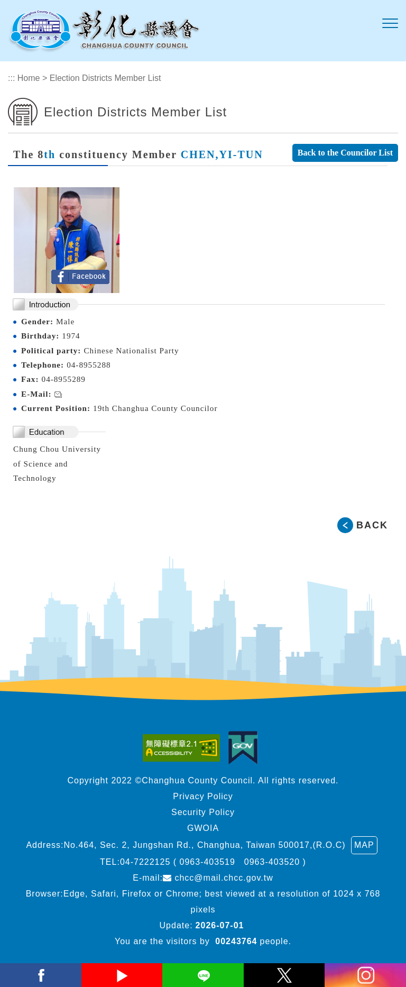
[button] (390, 24)
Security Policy (203, 812)
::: (11, 78)
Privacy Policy (203, 796)
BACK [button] (372, 525)
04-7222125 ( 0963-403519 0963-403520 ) (213, 861)
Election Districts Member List (105, 78)
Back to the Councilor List (345, 152)
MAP (364, 844)
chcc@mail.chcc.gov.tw (218, 877)
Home (28, 78)
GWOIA (203, 828)
